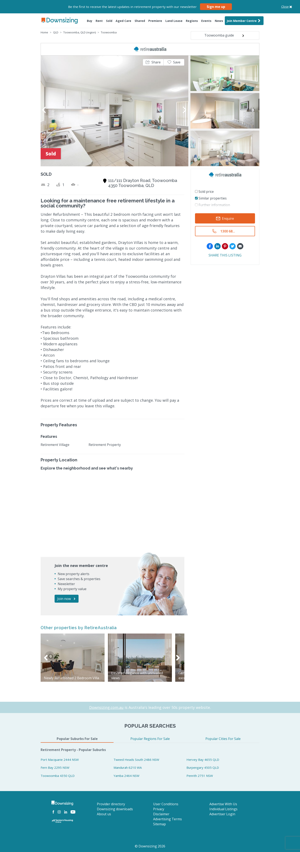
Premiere (155, 21)
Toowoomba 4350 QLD (58, 776)
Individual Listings (223, 809)
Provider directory (111, 804)
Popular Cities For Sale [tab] (223, 738)
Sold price (204, 191)
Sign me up (216, 6)
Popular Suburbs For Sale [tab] (77, 738)
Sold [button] (109, 21)
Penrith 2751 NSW (199, 776)
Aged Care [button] (123, 21)
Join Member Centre (244, 20)
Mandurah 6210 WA (128, 767)
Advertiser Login (222, 814)
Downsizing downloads (115, 809)
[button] (153, 62)
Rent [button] (99, 21)
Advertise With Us (223, 804)
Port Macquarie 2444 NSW (60, 759)
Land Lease (173, 21)
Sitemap (159, 824)
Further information (212, 205)
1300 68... (227, 231)
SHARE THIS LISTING (225, 255)
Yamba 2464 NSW (126, 776)
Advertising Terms (167, 819)
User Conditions (165, 804)
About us (104, 814)
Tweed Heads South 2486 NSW (136, 759)
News (219, 21)
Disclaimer (161, 814)
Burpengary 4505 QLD (202, 767)
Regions (192, 21)
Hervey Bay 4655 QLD (202, 759)
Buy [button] (89, 21)
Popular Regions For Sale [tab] (150, 738)
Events (206, 21)
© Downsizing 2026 (150, 846)
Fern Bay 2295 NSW (55, 767)
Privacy (158, 809)
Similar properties (211, 198)
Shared (140, 21)
